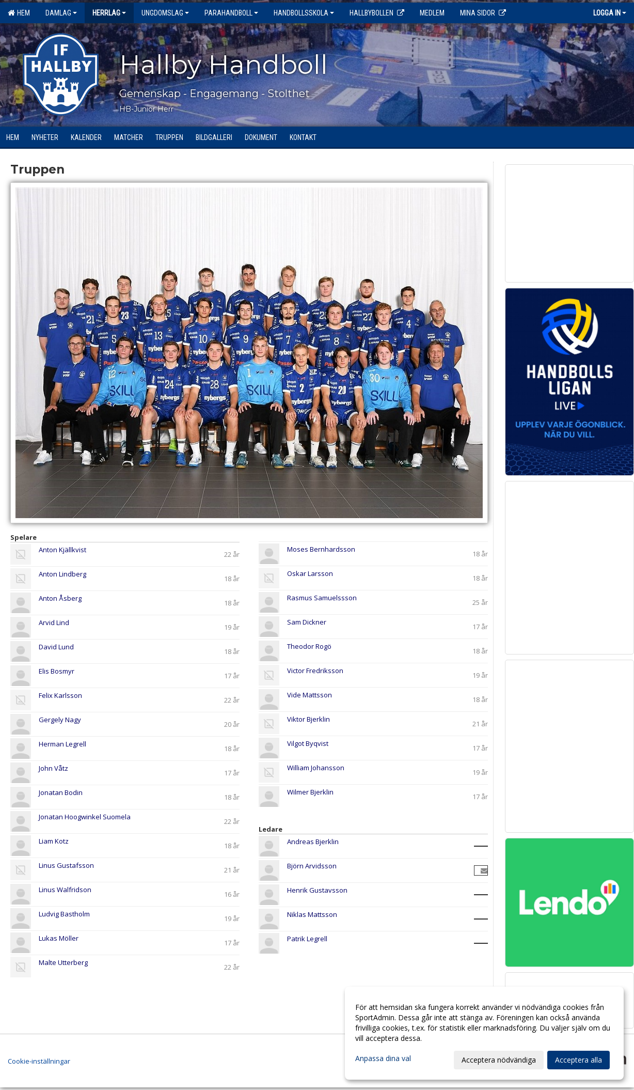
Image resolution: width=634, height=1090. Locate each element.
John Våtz (53, 768)
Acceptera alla (578, 1060)
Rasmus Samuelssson (322, 597)
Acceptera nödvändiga (499, 1060)
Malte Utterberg (63, 962)
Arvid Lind (54, 622)
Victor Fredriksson (315, 670)
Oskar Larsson (310, 573)
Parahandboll (231, 13)
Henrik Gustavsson (317, 890)
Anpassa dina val (383, 1058)
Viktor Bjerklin (308, 719)
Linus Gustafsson (66, 865)
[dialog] (484, 1033)
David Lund (56, 646)
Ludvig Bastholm (64, 913)
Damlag (61, 13)
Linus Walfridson (65, 889)
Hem (19, 13)
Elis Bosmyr (56, 671)
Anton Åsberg (60, 598)
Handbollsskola (304, 13)
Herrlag (109, 13)
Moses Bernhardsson (321, 549)
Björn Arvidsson (312, 865)
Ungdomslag (165, 13)
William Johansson (315, 767)
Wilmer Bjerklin (310, 792)
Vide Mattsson (309, 694)
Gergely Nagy (60, 719)
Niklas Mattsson (312, 914)
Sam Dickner (306, 622)
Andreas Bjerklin (313, 841)
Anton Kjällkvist (62, 549)
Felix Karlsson (60, 695)
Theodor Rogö (309, 646)
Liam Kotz (54, 841)
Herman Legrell (62, 744)
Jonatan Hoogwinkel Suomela (85, 816)
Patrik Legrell (307, 938)
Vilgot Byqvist (307, 743)
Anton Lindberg (62, 574)
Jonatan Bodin (61, 792)
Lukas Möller (58, 938)
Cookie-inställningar (39, 1061)
